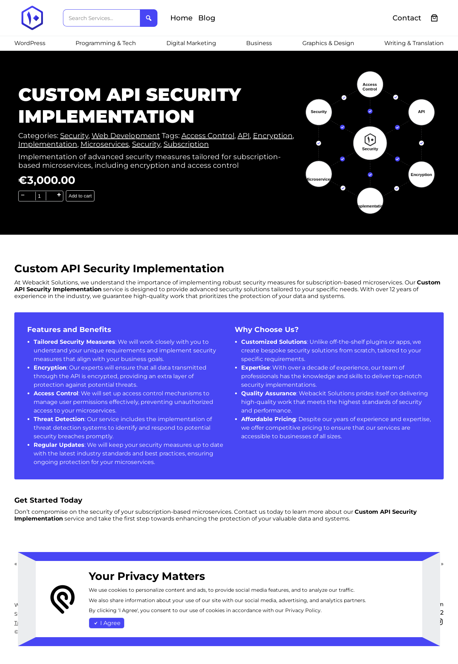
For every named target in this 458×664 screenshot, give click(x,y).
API (244, 135)
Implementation (47, 144)
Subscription (186, 144)
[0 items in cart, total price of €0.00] (434, 18)
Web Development (126, 135)
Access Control (207, 135)
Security (74, 135)
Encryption (273, 135)
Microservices (105, 144)
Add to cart (80, 196)
